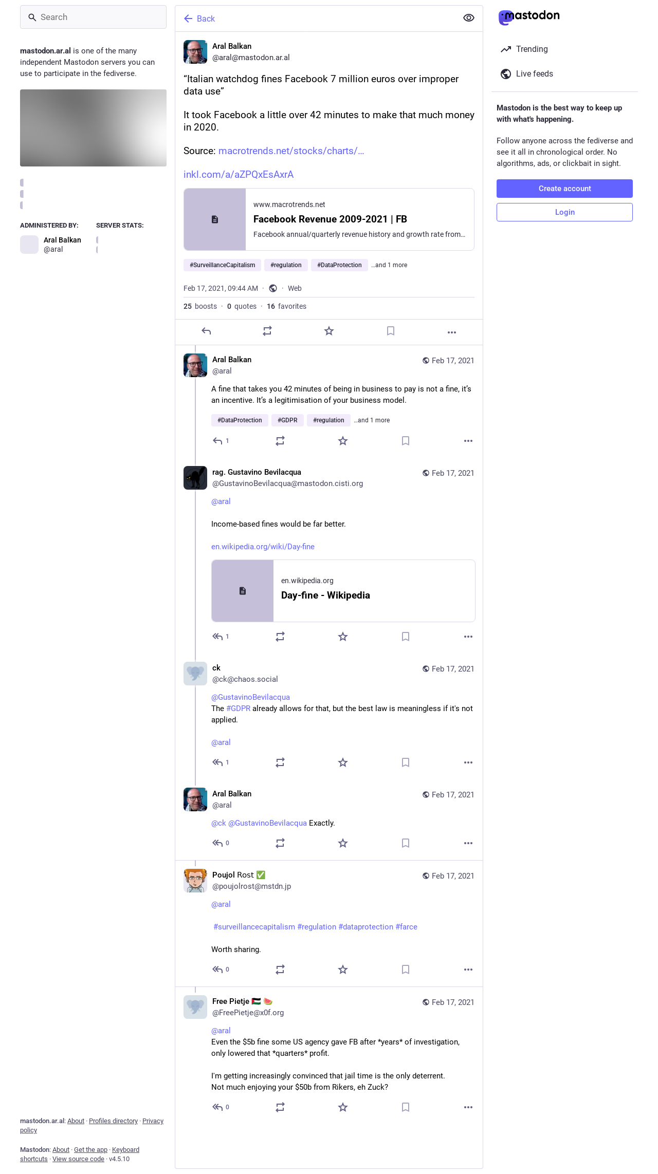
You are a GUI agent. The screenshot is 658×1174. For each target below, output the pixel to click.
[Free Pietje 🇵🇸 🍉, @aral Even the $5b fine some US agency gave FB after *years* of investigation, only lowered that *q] (329, 1055)
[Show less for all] (469, 18)
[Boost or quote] (267, 331)
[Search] (93, 17)
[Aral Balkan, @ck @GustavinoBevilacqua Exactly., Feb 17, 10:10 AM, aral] (329, 819)
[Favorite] (329, 331)
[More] (452, 332)
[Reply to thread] (221, 441)
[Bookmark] (391, 331)
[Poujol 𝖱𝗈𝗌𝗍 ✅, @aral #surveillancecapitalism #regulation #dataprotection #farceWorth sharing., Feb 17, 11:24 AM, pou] (329, 923)
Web (295, 288)
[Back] (315, 18)
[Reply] (206, 331)
